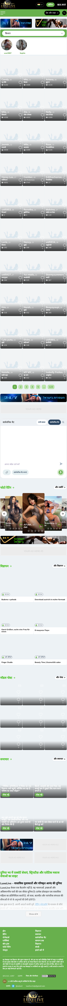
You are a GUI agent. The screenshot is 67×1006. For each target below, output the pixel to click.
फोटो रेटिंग (7, 947)
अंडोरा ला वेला (50, 212)
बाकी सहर (4, 375)
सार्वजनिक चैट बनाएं (20, 472)
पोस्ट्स (5, 950)
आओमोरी (27, 277)
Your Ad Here (34, 409)
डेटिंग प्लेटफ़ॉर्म (41, 904)
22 (6, 145)
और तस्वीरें (60, 487)
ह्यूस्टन (48, 82)
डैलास (25, 82)
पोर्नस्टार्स (6, 937)
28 (51, 80)
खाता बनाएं (61, 4)
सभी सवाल (41, 422)
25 (27, 145)
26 (27, 112)
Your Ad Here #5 (33, 551)
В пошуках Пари (42, 630)
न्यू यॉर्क (3, 82)
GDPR (20, 976)
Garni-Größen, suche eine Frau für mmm (15, 631)
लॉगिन (50, 4)
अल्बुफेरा (48, 375)
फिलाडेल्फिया (50, 147)
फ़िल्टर (8, 33)
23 (50, 112)
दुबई (25, 245)
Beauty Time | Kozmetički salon (48, 662)
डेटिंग (4, 934)
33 (56, 372)
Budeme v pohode (8, 600)
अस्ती (47, 277)
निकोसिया (49, 180)
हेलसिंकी (48, 342)
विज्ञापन (38, 931)
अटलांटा (26, 147)
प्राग (2, 310)
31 (50, 145)
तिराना (3, 245)
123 (51, 386)
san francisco (29, 180)
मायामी (3, 147)
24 (27, 80)
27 (8, 177)
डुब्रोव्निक (26, 212)
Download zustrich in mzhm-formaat (50, 600)
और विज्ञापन (60, 565)
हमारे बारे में (39, 950)
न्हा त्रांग (26, 375)
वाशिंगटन (4, 180)
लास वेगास (49, 115)
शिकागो (3, 115)
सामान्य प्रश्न (39, 940)
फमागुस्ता (4, 277)
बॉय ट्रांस (6, 943)
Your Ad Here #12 (50, 845)
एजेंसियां (6, 940)
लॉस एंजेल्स (27, 115)
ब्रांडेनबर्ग (26, 342)
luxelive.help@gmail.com (35, 986)
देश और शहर (52, 12)
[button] (4, 513)
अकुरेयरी (48, 245)
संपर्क (37, 947)
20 (6, 80)
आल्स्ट (48, 310)
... (44, 386)
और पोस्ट (61, 677)
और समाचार (60, 758)
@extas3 (17, 986)
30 (28, 340)
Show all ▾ (33, 914)
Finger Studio (7, 662)
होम (4, 931)
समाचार (38, 934)
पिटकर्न (3, 212)
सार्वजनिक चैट (54, 422)
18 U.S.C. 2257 (8, 976)
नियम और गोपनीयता (32, 976)
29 (7, 372)
